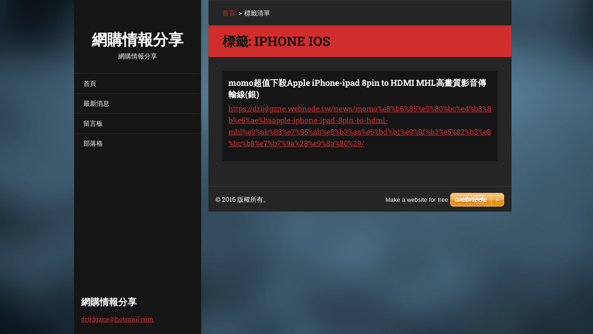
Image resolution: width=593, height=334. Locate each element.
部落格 (93, 143)
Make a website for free (416, 199)
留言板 (93, 123)
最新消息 (96, 103)
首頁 (89, 83)
